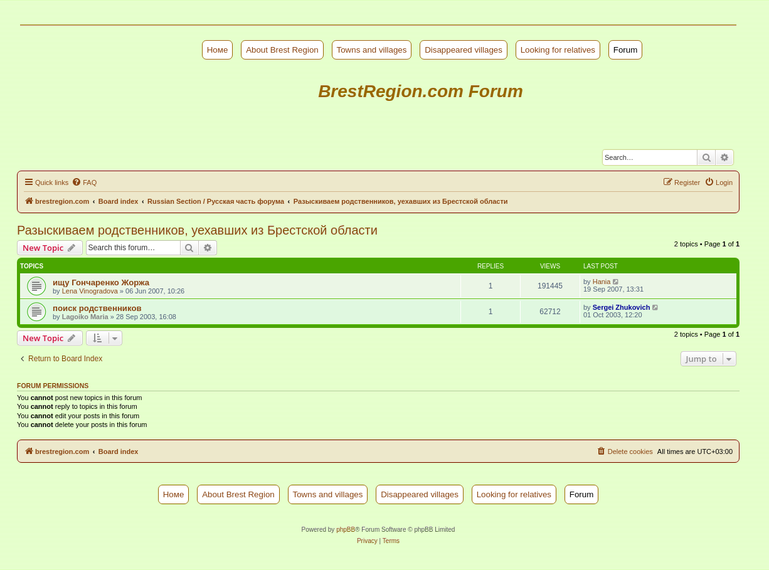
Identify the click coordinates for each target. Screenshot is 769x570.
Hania (602, 281)
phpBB (345, 529)
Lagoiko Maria (85, 316)
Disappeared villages (463, 50)
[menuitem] (84, 182)
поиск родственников (97, 308)
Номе (217, 50)
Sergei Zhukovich (621, 307)
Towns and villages (372, 50)
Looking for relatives (558, 50)
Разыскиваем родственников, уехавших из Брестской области (197, 230)
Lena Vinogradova (90, 291)
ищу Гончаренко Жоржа (101, 282)
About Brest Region (282, 50)
